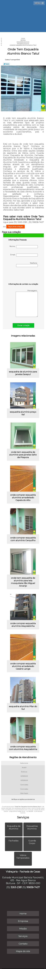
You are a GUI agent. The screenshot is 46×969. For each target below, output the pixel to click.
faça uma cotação (15, 227)
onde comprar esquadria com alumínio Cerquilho (23, 539)
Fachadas (14, 840)
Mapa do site (23, 951)
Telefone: (27, 264)
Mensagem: (27, 303)
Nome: (24, 246)
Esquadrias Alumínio (32, 827)
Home (23, 913)
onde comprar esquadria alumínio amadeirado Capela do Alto (23, 497)
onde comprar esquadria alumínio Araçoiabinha (23, 624)
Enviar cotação (23, 325)
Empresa (23, 921)
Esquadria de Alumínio (14, 827)
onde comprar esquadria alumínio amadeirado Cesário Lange (23, 666)
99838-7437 (33, 887)
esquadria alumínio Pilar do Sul (23, 707)
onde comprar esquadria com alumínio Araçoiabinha (23, 747)
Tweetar (6, 64)
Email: (24, 255)
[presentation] (23, 275)
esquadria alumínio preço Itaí (23, 413)
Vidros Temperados (23, 856)
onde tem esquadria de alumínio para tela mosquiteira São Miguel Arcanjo (23, 582)
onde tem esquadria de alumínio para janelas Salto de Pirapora (23, 455)
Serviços (23, 817)
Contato (23, 943)
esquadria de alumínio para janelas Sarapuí (23, 373)
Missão (23, 928)
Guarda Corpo (32, 841)
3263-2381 (16, 887)
